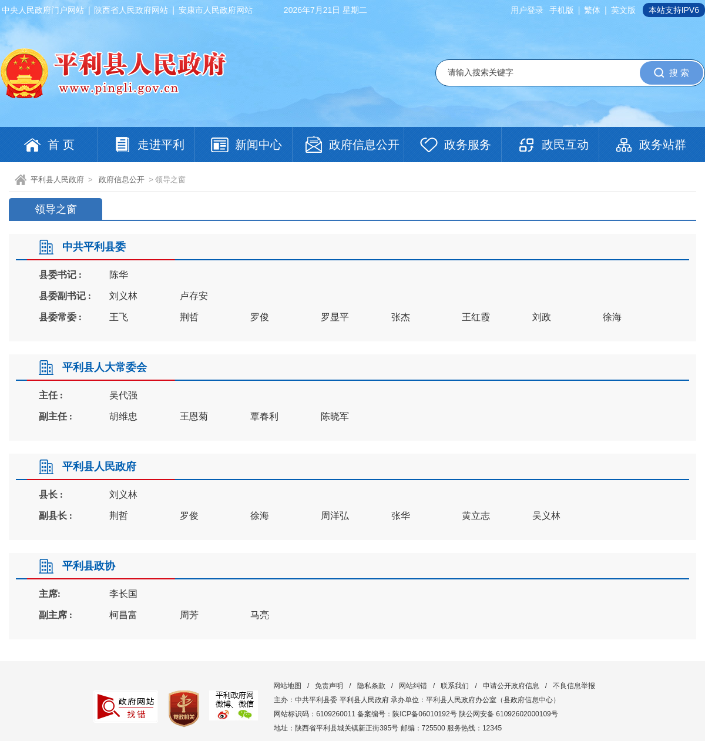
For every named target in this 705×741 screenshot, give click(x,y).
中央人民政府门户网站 (43, 10)
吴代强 (123, 395)
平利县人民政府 (57, 179)
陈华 (118, 275)
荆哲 (189, 317)
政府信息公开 (122, 179)
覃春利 (264, 416)
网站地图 (287, 686)
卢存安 (194, 296)
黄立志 (476, 516)
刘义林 (123, 296)
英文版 (623, 10)
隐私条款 (371, 686)
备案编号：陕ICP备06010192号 (406, 714)
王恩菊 (194, 416)
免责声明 (329, 686)
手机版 (561, 10)
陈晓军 (335, 416)
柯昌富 (123, 615)
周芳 (189, 615)
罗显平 (335, 317)
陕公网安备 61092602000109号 (508, 714)
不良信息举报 (574, 686)
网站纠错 (413, 686)
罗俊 (259, 317)
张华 (400, 516)
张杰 (400, 317)
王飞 (118, 317)
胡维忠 (123, 416)
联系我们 (455, 686)
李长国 (123, 594)
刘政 (541, 317)
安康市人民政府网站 (216, 10)
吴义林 (546, 516)
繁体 (592, 10)
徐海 (612, 317)
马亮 (259, 615)
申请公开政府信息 (511, 686)
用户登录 (527, 10)
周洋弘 (335, 516)
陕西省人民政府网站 (131, 10)
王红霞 (476, 317)
